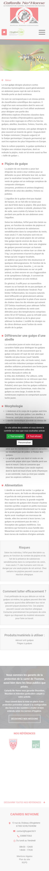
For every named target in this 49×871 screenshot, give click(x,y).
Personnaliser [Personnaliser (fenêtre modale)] (24, 442)
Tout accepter (15, 436)
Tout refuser (34, 436)
